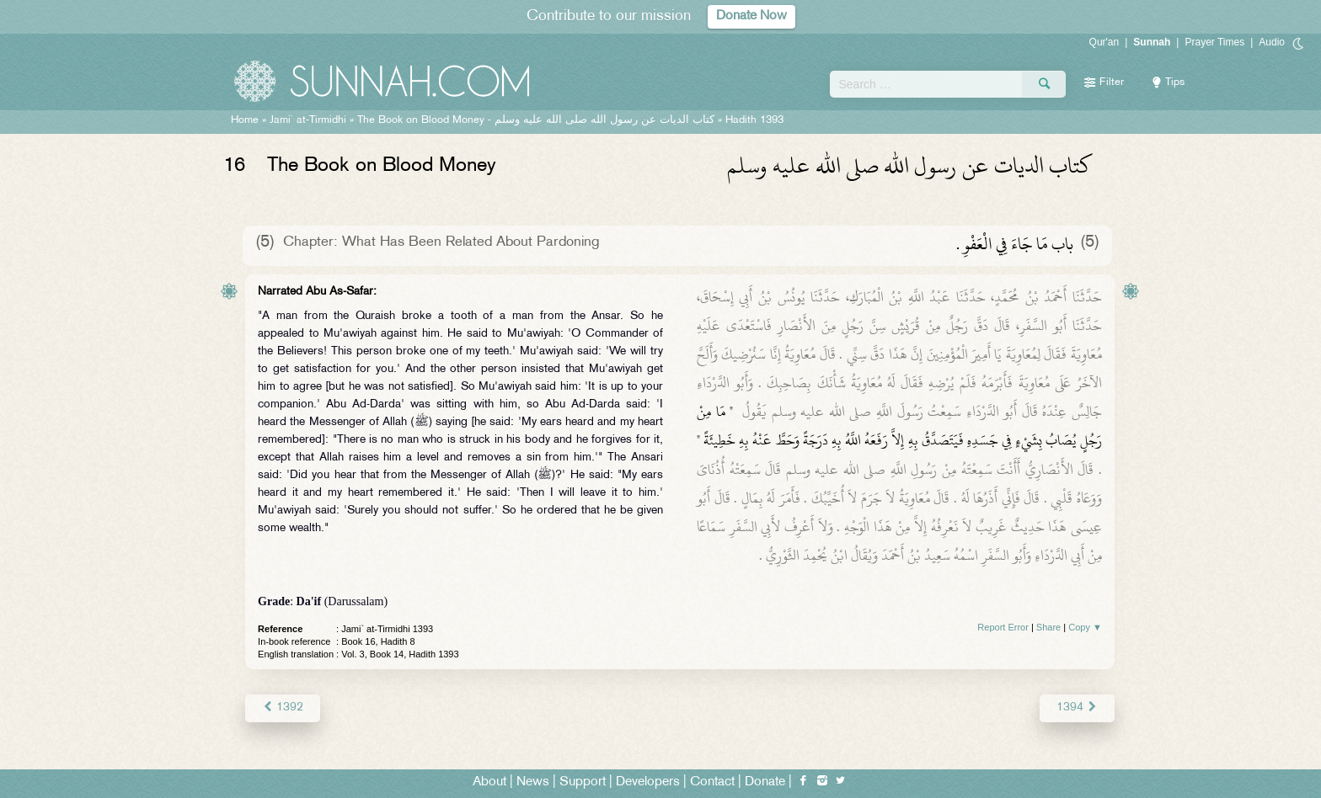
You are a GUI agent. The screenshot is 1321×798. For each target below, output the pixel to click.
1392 (282, 707)
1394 (1077, 707)
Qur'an (1104, 42)
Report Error (1003, 627)
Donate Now (751, 16)
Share (1048, 627)
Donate (765, 782)
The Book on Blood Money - (535, 120)
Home (245, 120)
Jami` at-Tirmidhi (308, 120)
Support (582, 782)
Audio (1272, 42)
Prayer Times (1214, 42)
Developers (648, 782)
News (532, 782)
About (489, 782)
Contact (712, 782)
